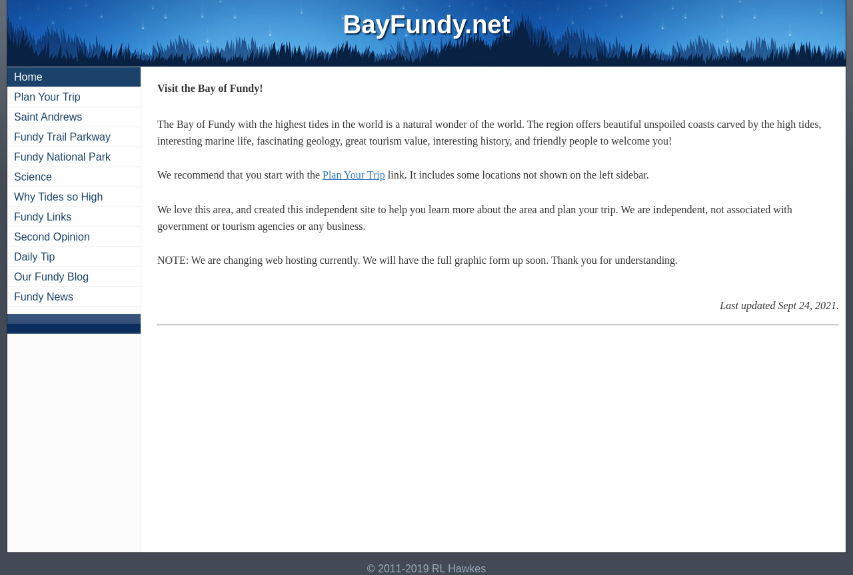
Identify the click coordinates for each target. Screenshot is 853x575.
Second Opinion (52, 237)
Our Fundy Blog (51, 277)
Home (28, 77)
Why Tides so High (58, 197)
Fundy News (43, 296)
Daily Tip (34, 257)
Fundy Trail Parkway (62, 137)
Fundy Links (42, 217)
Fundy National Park (62, 157)
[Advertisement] (498, 441)
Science (33, 177)
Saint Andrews (48, 117)
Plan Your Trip (47, 97)
